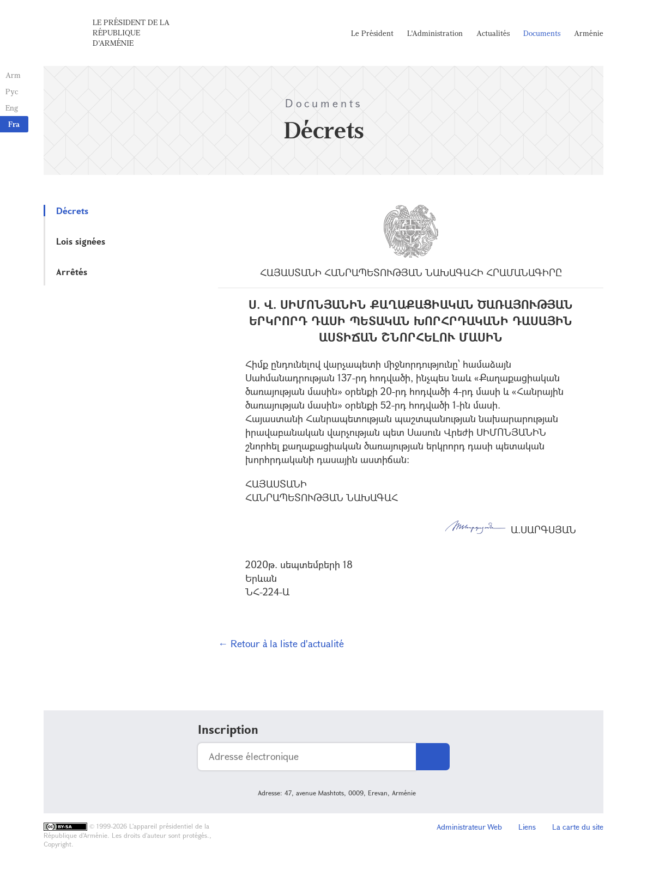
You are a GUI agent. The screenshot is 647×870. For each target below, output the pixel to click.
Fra (14, 124)
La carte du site (577, 827)
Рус (11, 91)
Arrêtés (71, 271)
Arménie (588, 33)
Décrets (72, 210)
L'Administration (435, 33)
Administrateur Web (469, 827)
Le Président (372, 33)
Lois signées (80, 241)
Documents (541, 33)
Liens (527, 827)
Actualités (493, 33)
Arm (13, 75)
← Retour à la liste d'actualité (281, 643)
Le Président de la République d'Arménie (131, 32)
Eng (11, 107)
